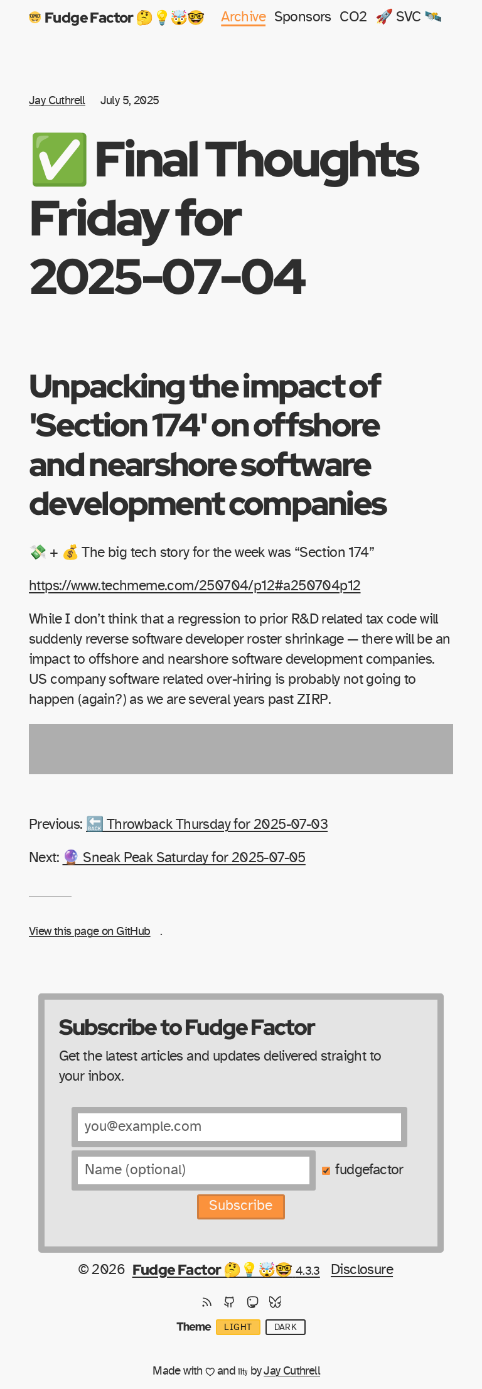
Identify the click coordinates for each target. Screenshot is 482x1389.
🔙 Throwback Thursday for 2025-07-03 (207, 825)
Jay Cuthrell (57, 101)
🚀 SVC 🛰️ (408, 17)
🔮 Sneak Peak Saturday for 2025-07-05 (183, 858)
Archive (243, 17)
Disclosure (362, 1270)
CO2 (353, 17)
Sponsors (302, 17)
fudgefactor (369, 1170)
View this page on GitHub (90, 932)
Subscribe (240, 1206)
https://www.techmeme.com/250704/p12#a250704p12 (194, 586)
